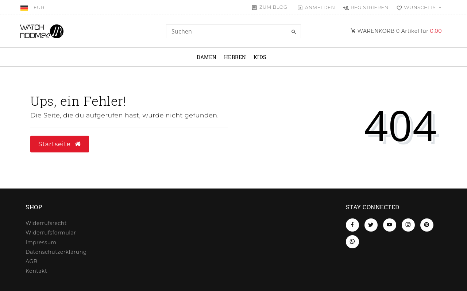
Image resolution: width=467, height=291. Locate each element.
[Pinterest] (426, 225)
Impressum (41, 242)
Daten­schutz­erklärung (56, 252)
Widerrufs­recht (46, 223)
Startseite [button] (59, 144)
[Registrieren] (365, 7)
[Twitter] (371, 225)
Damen (207, 57)
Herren (235, 57)
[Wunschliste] (417, 7)
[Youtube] (389, 225)
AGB (32, 261)
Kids (260, 57)
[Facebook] (352, 225)
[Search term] (233, 31)
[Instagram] (408, 225)
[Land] (25, 7)
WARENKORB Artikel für (396, 31)
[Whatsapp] (352, 241)
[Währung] (39, 7)
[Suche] (294, 32)
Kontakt (36, 271)
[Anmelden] (316, 7)
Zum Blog (273, 7)
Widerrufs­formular (51, 232)
